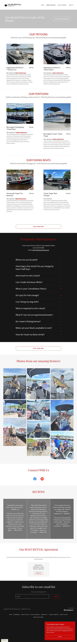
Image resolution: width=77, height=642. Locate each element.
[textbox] (32, 596)
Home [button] (10, 614)
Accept (60, 636)
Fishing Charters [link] (54, 614)
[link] (13, 4)
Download (38, 573)
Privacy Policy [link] (64, 614)
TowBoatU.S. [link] (44, 614)
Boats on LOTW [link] (51, 5)
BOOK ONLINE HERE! (38, 226)
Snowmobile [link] (16, 614)
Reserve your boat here (62, 19)
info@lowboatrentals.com (40, 250)
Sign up (56, 596)
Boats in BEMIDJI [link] (62, 5)
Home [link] (42, 5)
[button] (71, 5)
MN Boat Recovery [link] (38, 617)
